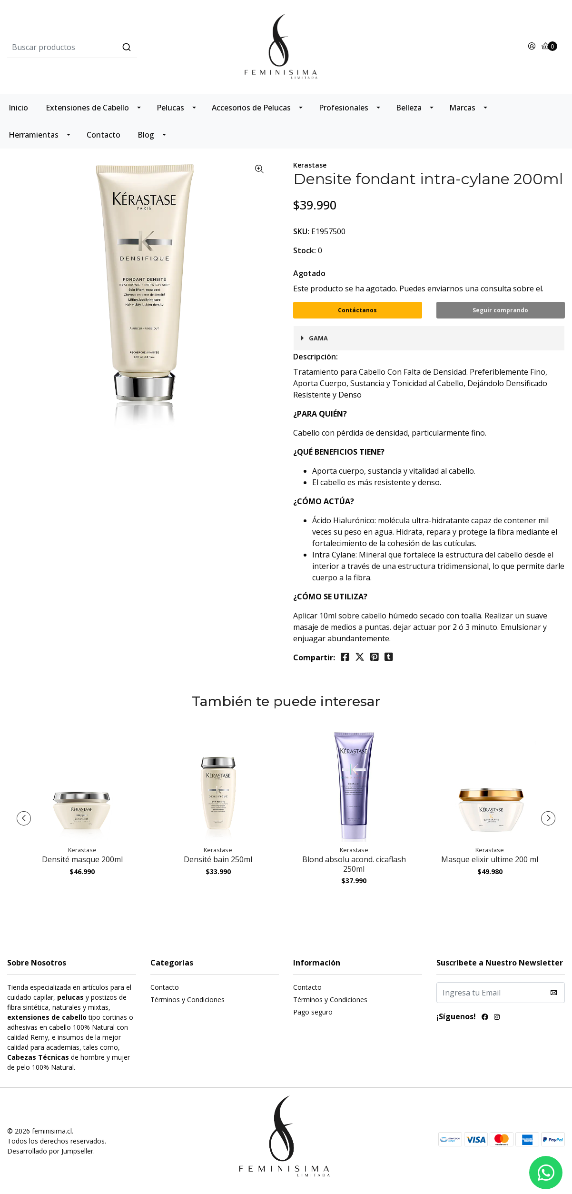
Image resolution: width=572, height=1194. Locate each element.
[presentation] (24, 818)
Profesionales (343, 107)
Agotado (309, 273)
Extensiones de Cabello (87, 107)
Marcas (462, 107)
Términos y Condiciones (187, 999)
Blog (146, 134)
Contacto (103, 134)
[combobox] (100, 47)
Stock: (304, 250)
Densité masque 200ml (82, 859)
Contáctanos (357, 310)
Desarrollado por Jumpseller (50, 1150)
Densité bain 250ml (218, 859)
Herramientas (34, 134)
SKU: (301, 231)
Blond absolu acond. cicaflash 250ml (354, 864)
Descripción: (315, 356)
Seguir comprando (500, 310)
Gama (318, 338)
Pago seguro (313, 1011)
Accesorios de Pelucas (251, 107)
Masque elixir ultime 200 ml (489, 859)
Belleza (409, 107)
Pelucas (170, 107)
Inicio (18, 107)
